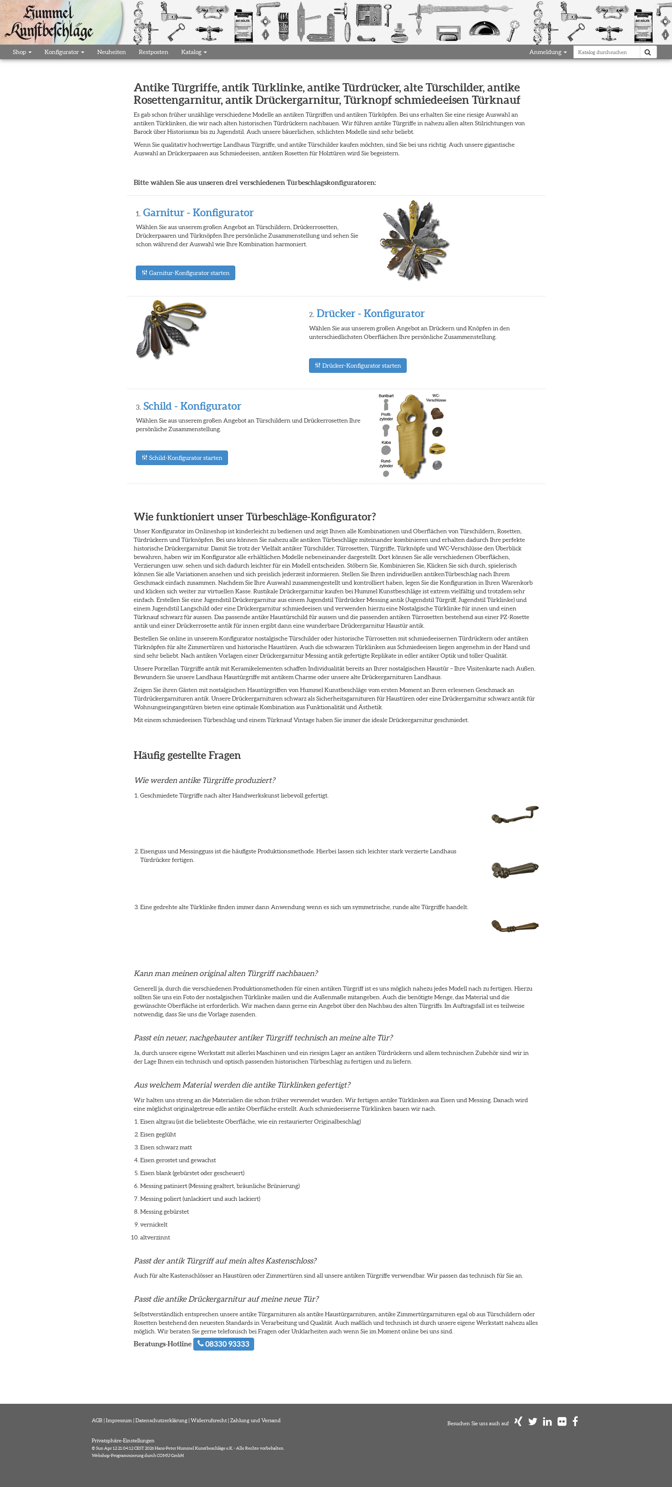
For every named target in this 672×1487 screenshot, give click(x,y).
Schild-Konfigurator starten (181, 457)
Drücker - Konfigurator (371, 313)
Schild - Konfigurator (192, 406)
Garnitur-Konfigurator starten (185, 272)
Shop (22, 51)
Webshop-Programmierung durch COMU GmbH (138, 1455)
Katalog (194, 51)
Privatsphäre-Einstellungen (123, 1440)
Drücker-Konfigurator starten (358, 365)
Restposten (153, 51)
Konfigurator (64, 51)
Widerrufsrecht (209, 1420)
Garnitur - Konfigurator (198, 212)
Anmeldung (548, 51)
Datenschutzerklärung (161, 1420)
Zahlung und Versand (255, 1420)
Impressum (119, 1420)
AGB (97, 1420)
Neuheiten (111, 51)
